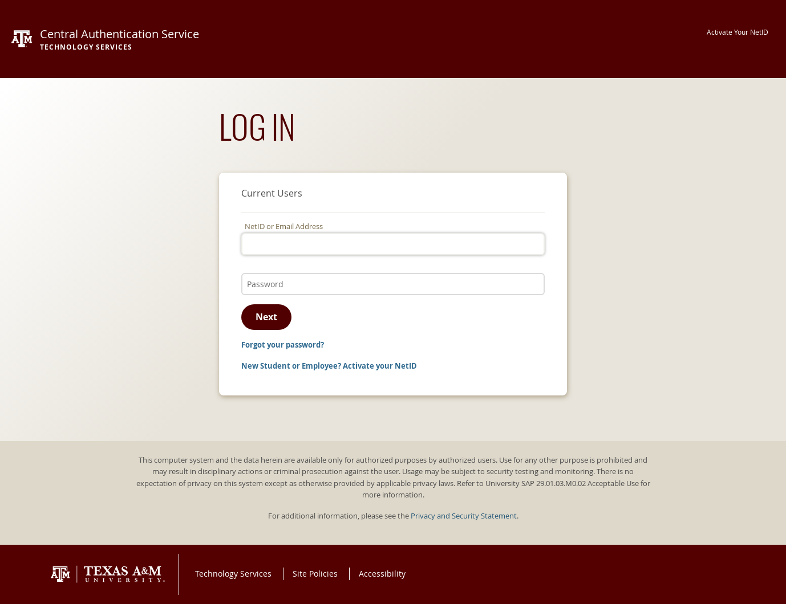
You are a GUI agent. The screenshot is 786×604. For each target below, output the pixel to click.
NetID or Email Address (284, 226)
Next (266, 317)
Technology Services (233, 573)
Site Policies (315, 573)
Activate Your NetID (737, 32)
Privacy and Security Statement (464, 516)
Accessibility (382, 573)
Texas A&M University (108, 574)
